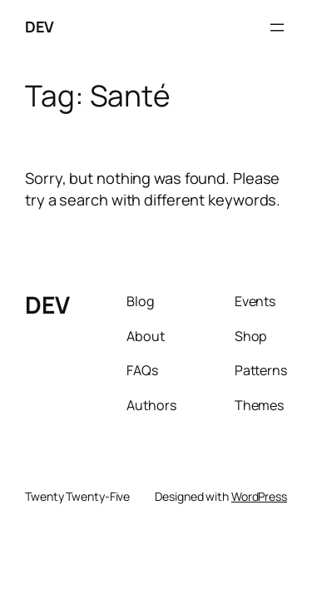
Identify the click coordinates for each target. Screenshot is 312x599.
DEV (39, 27)
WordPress (259, 496)
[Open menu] (277, 27)
